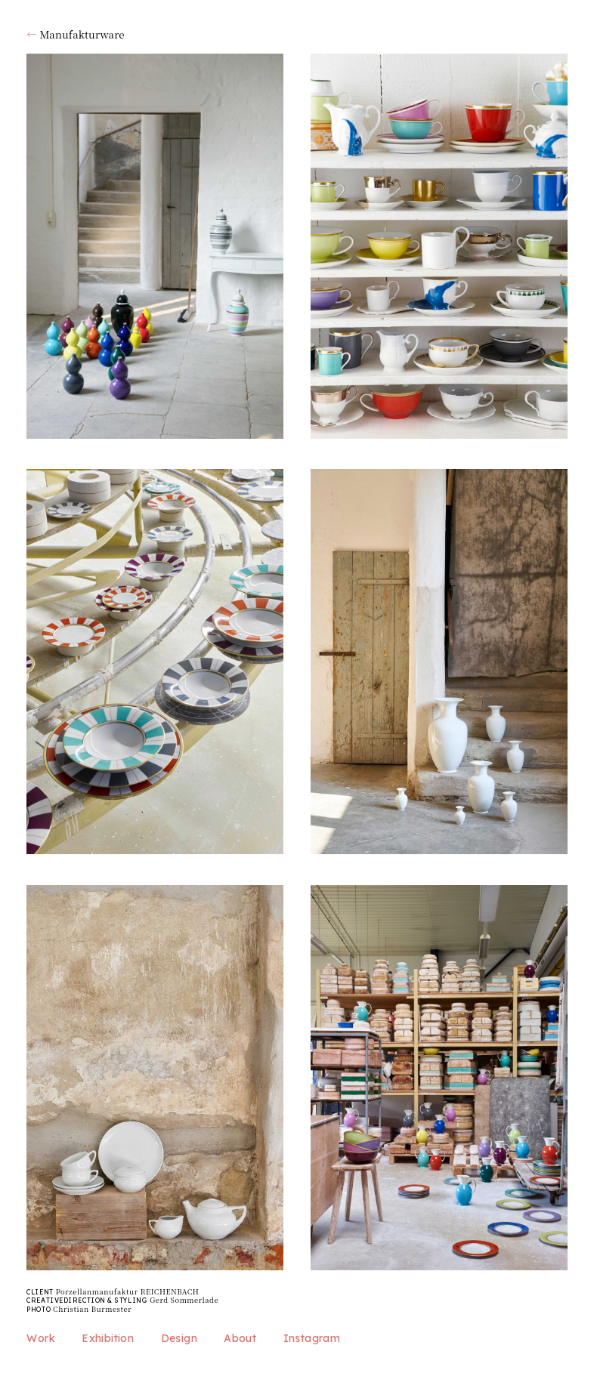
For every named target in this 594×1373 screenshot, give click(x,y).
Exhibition (108, 1338)
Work (40, 1338)
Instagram (312, 1338)
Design (179, 1338)
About (240, 1338)
